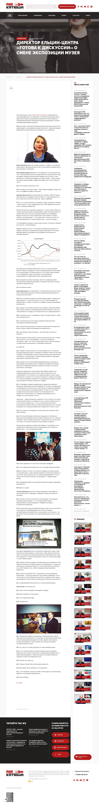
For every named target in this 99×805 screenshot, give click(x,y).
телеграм (58, 735)
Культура (76, 15)
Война (64, 15)
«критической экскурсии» (40, 115)
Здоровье (51, 15)
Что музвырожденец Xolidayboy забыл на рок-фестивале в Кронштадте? (38, 742)
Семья (88, 15)
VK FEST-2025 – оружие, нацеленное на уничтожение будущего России (14, 731)
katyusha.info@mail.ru (82, 771)
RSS (31, 781)
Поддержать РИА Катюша (67, 6)
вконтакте (59, 741)
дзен (57, 754)
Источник (19, 683)
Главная (8, 77)
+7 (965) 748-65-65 (81, 774)
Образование (22, 15)
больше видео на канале (81, 757)
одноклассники (60, 747)
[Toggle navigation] (9, 15)
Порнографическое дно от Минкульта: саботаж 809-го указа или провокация (38, 731)
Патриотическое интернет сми (15, 9)
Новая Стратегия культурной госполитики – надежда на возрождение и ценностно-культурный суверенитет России (16, 744)
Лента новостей (81, 84)
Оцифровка (38, 15)
